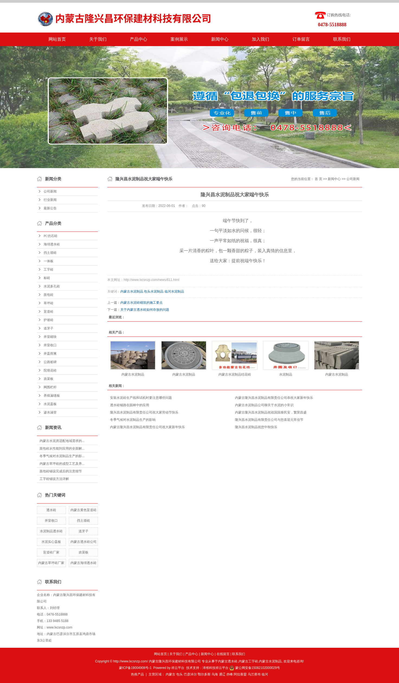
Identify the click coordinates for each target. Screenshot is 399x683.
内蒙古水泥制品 (131, 291)
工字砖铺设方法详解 (54, 479)
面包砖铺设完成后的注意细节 (61, 471)
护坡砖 (48, 320)
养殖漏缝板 (52, 395)
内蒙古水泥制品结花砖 (234, 374)
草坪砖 (48, 303)
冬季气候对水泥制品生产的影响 (133, 420)
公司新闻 (50, 191)
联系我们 (341, 39)
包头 (179, 674)
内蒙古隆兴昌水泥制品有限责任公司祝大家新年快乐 (147, 427)
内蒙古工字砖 (248, 661)
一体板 (48, 261)
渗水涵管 (50, 412)
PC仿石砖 (50, 236)
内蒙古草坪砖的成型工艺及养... (62, 464)
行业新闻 (50, 200)
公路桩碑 (50, 362)
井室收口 (50, 345)
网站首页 (57, 39)
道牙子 (48, 328)
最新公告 (50, 208)
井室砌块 (50, 337)
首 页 (318, 179)
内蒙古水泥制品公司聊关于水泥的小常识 (264, 405)
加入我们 (260, 39)
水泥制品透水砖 (51, 531)
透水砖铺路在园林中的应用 (129, 405)
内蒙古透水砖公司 (83, 542)
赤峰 (229, 674)
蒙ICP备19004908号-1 (135, 668)
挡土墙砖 (50, 253)
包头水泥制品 (153, 291)
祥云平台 (177, 668)
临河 (265, 674)
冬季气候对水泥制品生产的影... (62, 456)
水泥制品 (285, 374)
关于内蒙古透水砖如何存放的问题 (144, 310)
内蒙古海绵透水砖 (83, 563)
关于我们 (98, 39)
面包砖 (48, 295)
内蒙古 (170, 674)
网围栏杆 (50, 387)
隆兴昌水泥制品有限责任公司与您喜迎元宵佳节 (269, 420)
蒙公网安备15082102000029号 (254, 668)
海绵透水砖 (52, 244)
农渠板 (48, 379)
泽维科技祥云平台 (215, 668)
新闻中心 (220, 39)
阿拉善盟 (240, 674)
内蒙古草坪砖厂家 (51, 563)
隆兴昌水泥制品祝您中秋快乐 (256, 427)
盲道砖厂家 (51, 552)
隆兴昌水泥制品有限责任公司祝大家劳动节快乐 (144, 412)
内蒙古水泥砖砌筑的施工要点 (141, 302)
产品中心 (138, 39)
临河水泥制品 (174, 291)
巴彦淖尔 (190, 674)
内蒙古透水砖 (227, 661)
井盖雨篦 (50, 353)
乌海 (214, 674)
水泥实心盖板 (51, 542)
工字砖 (48, 269)
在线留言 (223, 654)
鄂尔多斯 (204, 674)
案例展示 (179, 39)
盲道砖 (48, 311)
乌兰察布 (254, 674)
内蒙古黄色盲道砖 (83, 510)
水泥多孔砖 (52, 286)
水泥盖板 (50, 404)
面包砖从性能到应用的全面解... (62, 448)
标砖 (47, 278)
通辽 (222, 674)
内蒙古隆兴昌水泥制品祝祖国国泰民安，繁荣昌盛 (271, 412)
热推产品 (137, 674)
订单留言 (301, 39)
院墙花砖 (50, 370)
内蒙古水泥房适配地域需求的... (62, 441)
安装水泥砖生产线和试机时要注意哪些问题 (141, 398)
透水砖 (51, 510)
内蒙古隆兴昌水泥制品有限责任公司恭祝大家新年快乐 (274, 398)
